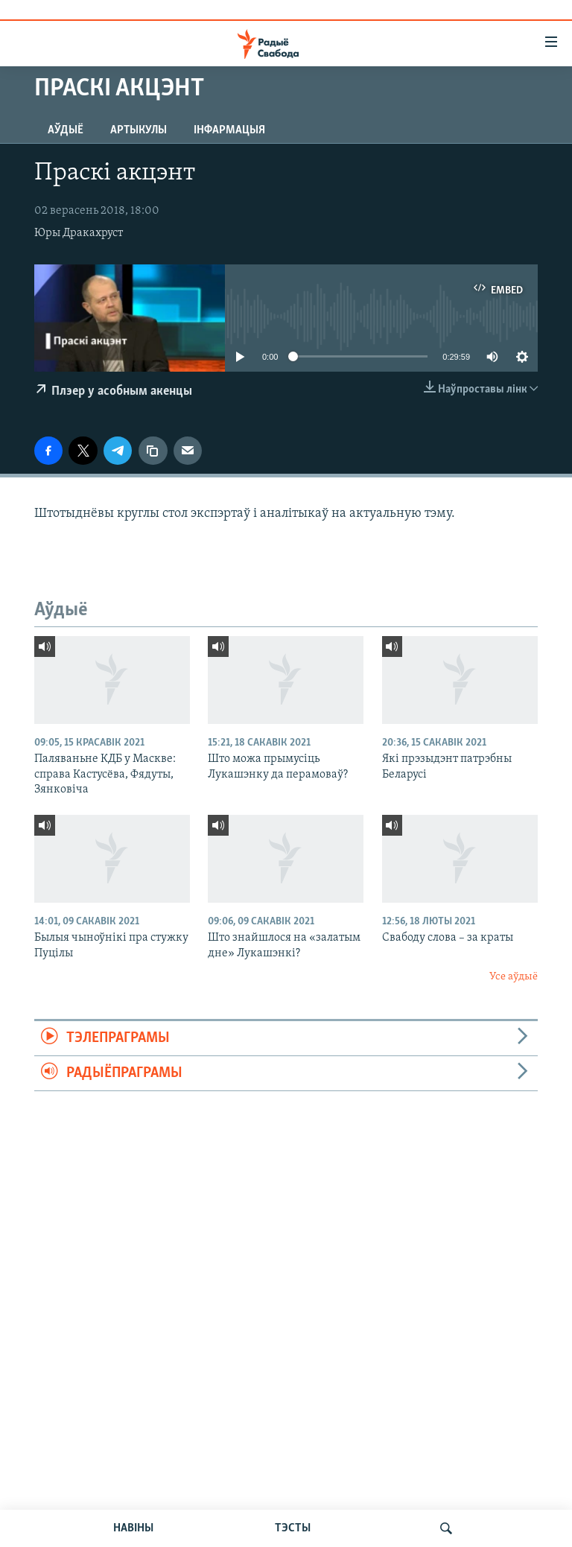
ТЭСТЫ (293, 1528)
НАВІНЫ (133, 1528)
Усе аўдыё (513, 976)
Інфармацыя (229, 130)
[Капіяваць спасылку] (153, 450)
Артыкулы (138, 130)
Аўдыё (65, 130)
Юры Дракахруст (78, 233)
